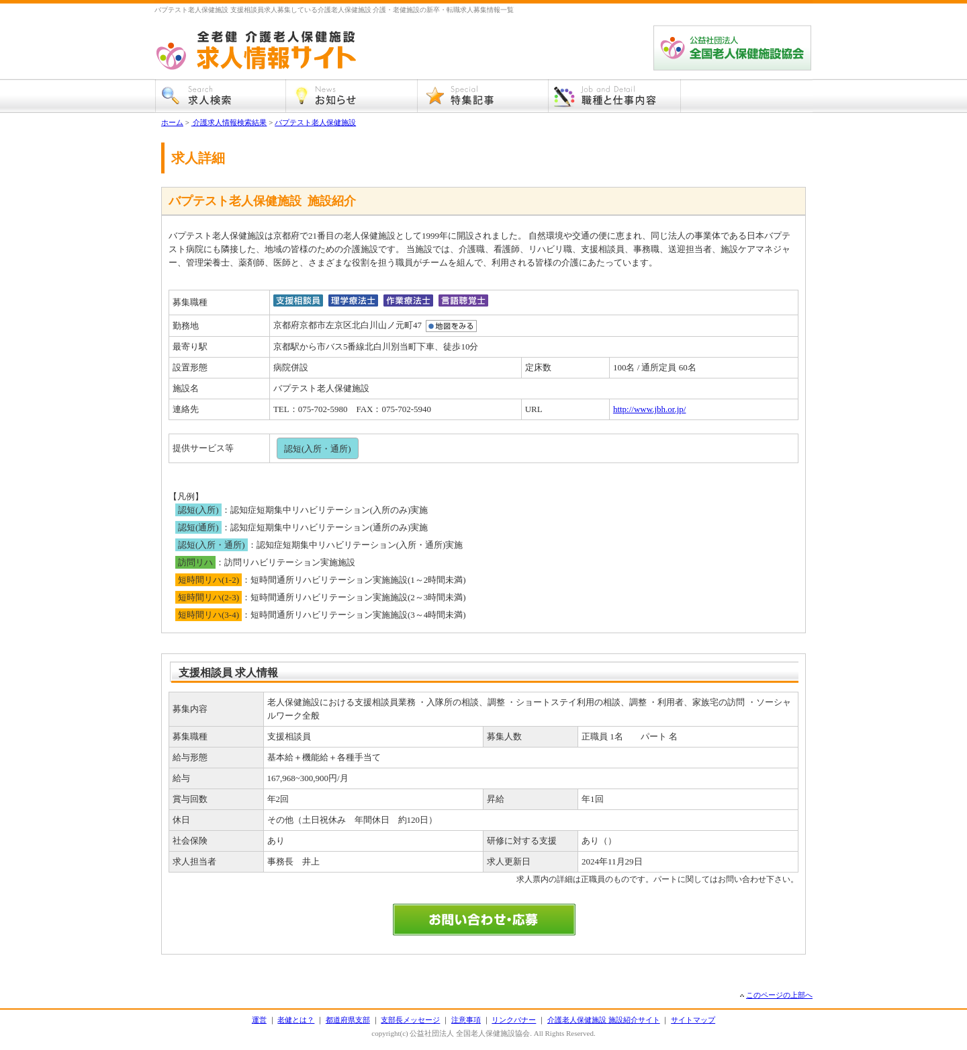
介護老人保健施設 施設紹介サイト (603, 1020)
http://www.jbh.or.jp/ (649, 409)
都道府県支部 (348, 1020)
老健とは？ (295, 1020)
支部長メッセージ (410, 1020)
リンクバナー (514, 1020)
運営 (259, 1020)
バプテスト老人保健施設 (315, 122)
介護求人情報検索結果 (229, 122)
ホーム (172, 122)
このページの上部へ (779, 995)
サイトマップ (693, 1020)
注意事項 (466, 1020)
